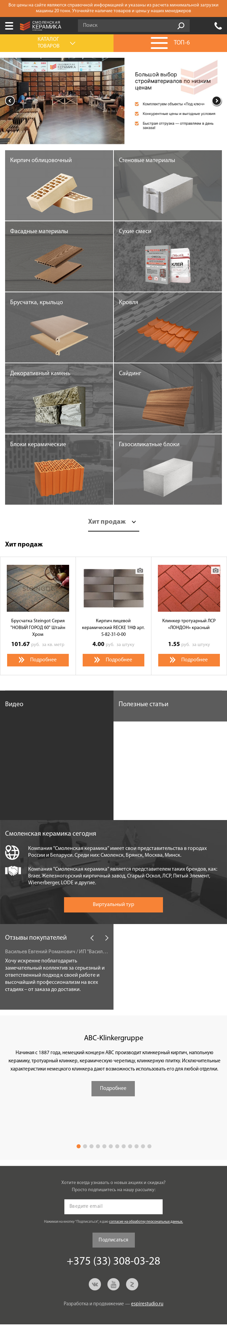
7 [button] (117, 1146)
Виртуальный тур (113, 904)
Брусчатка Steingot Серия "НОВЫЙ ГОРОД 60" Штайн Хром (38, 628)
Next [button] (217, 101)
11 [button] (143, 1146)
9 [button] (130, 1146)
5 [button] (104, 1146)
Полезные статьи (143, 704)
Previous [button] (10, 101)
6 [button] (111, 1146)
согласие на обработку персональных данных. (146, 1222)
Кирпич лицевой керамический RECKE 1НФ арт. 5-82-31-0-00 (113, 628)
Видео (14, 704)
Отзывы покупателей (36, 938)
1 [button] (79, 1146)
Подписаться (113, 1240)
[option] (113, 101)
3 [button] (91, 1146)
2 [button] (85, 1146)
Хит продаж (107, 522)
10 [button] (137, 1146)
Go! (181, 25)
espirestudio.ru (147, 1304)
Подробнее (113, 1088)
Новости (131, 938)
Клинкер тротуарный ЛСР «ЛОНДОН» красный (188, 624)
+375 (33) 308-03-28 (218, 26)
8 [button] (124, 1146)
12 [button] (149, 1146)
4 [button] (98, 1146)
